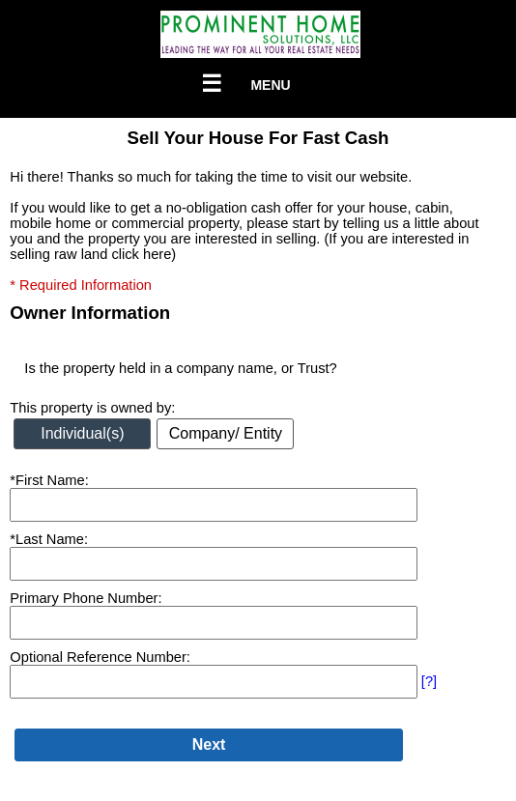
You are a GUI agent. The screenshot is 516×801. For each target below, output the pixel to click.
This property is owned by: (92, 407)
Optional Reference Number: (100, 657)
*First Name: (49, 480)
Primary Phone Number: (85, 598)
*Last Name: (49, 539)
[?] (429, 681)
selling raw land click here (90, 254)
